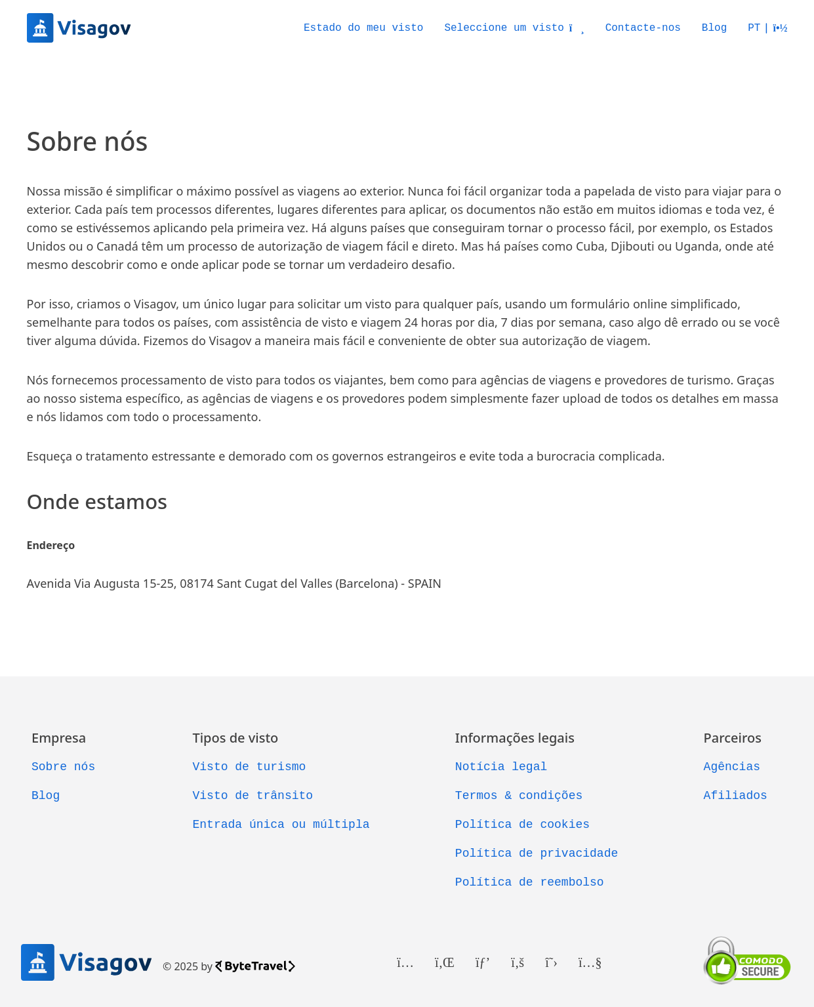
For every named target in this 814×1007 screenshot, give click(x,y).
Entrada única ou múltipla (280, 824)
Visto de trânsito (252, 795)
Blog (714, 28)
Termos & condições (518, 795)
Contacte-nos (643, 28)
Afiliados (735, 795)
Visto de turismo (249, 766)
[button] (767, 28)
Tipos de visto (235, 738)
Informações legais (515, 738)
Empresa (58, 738)
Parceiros (733, 738)
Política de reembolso (529, 882)
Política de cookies (522, 824)
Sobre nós (63, 766)
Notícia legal (501, 766)
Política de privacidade (536, 853)
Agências (732, 766)
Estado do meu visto (363, 28)
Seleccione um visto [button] (514, 28)
